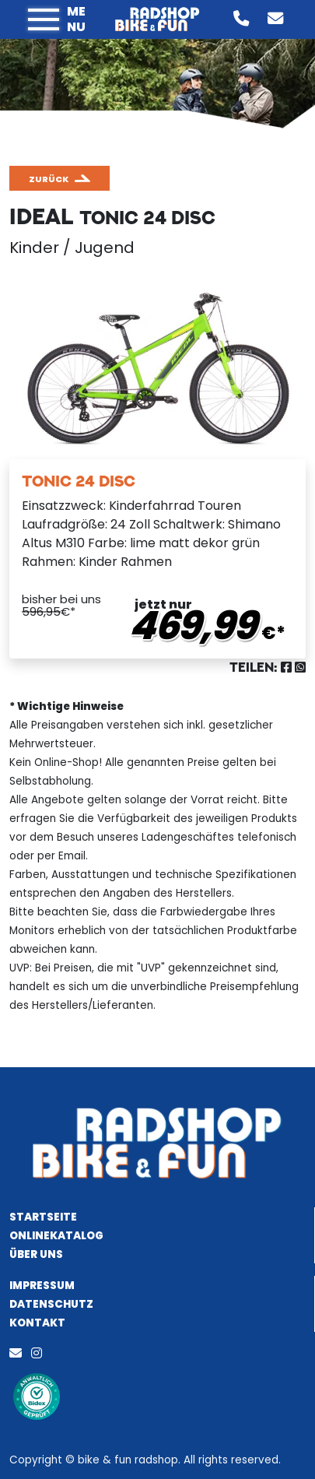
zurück (49, 179)
